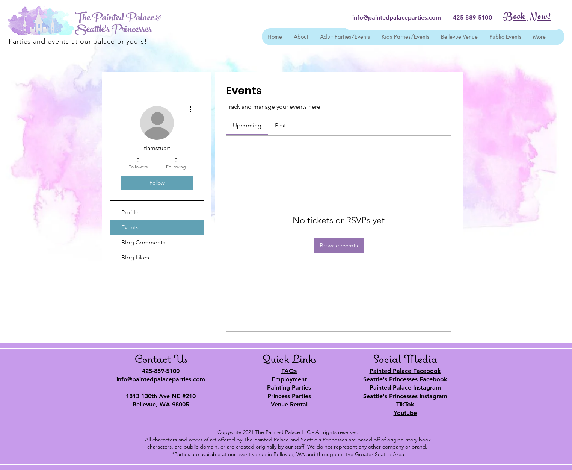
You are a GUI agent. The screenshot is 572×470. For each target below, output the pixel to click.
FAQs (289, 370)
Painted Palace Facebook (405, 370)
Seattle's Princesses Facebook (405, 379)
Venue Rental (289, 404)
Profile (130, 212)
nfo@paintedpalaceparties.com (397, 17)
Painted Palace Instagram (405, 387)
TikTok (405, 404)
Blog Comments (143, 242)
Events (130, 227)
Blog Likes (135, 257)
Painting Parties (289, 387)
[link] (247, 125)
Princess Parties (289, 396)
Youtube (405, 413)
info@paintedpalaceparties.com (160, 379)
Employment (289, 379)
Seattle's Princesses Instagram (405, 396)
